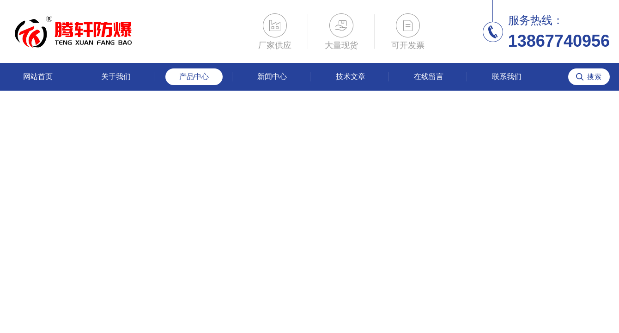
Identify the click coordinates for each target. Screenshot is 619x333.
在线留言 (428, 76)
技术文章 (350, 76)
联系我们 (507, 76)
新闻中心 (272, 76)
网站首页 (38, 76)
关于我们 (116, 76)
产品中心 (194, 76)
